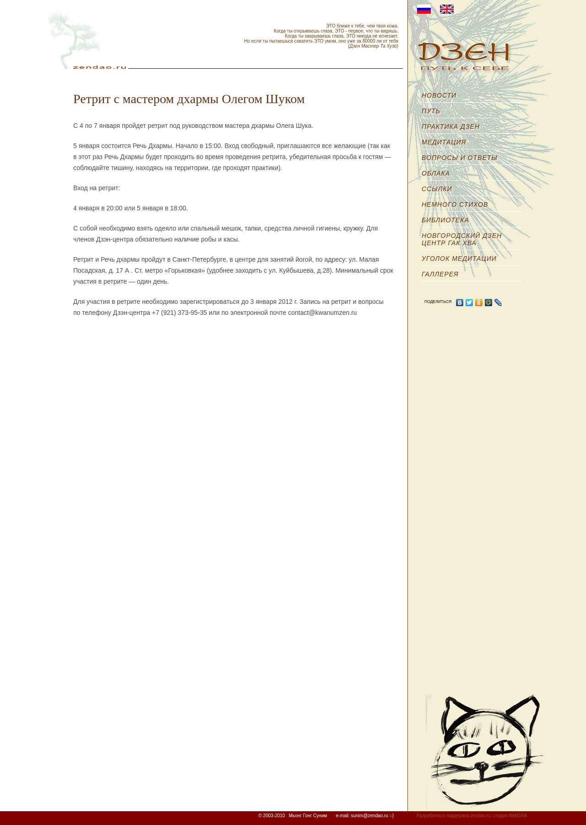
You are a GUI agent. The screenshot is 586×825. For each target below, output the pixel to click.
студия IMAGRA (510, 815)
